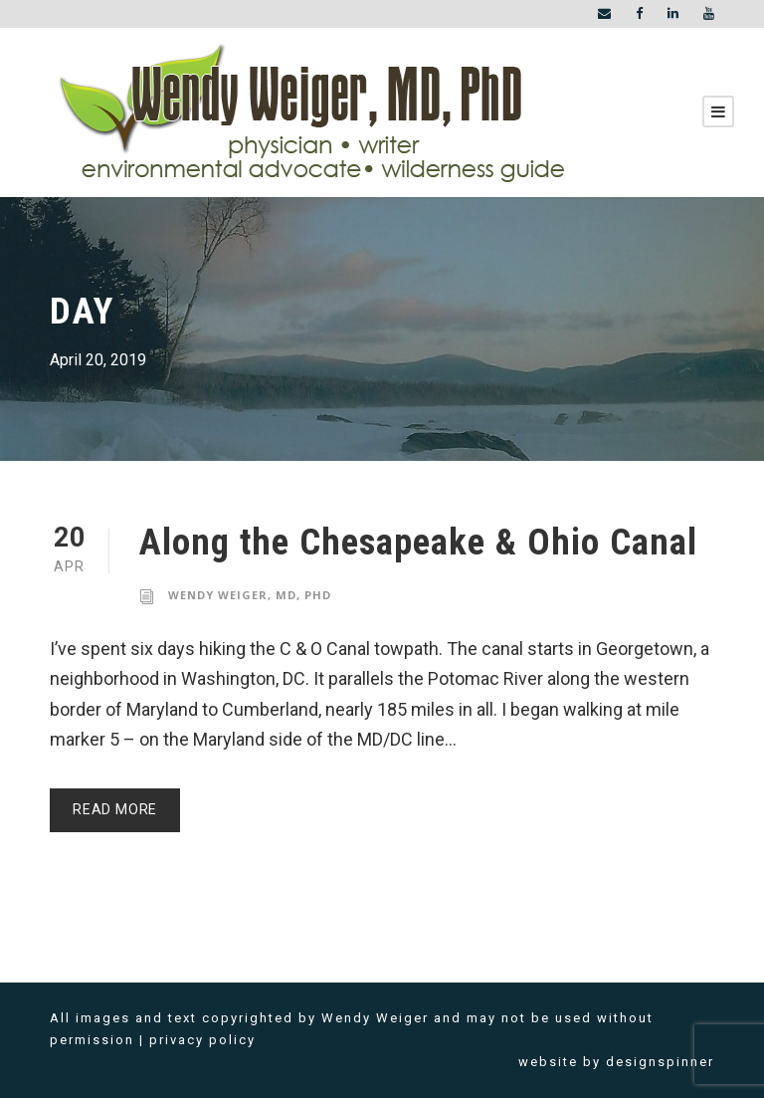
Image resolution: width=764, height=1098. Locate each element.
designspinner (660, 1061)
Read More (115, 809)
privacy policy (202, 1039)
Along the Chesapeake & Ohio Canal (418, 542)
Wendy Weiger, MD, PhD (249, 594)
